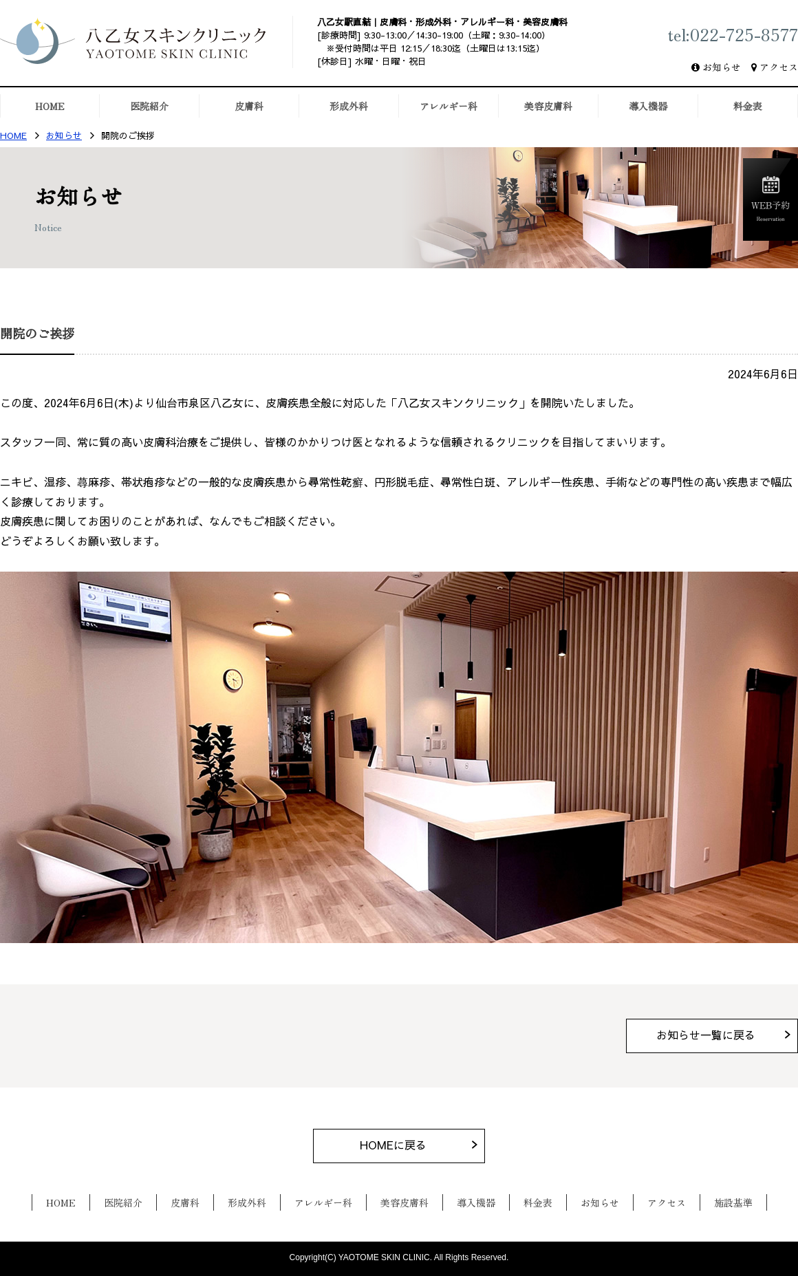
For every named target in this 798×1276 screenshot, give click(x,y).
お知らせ (721, 67)
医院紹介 (123, 1202)
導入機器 (476, 1202)
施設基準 (733, 1202)
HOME (13, 135)
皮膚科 (185, 1202)
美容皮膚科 (404, 1202)
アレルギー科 (323, 1202)
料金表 (538, 1202)
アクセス (778, 67)
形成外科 (247, 1202)
